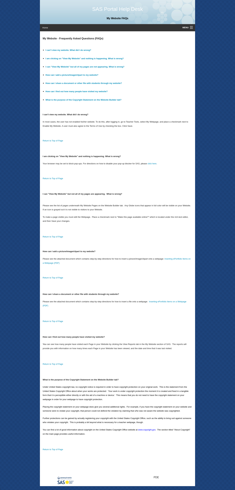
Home (45, 27)
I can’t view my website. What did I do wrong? (68, 50)
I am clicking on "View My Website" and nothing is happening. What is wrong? (85, 58)
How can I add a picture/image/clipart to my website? (72, 75)
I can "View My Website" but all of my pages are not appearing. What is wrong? (85, 67)
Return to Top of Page (53, 140)
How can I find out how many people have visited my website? (77, 91)
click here (152, 163)
